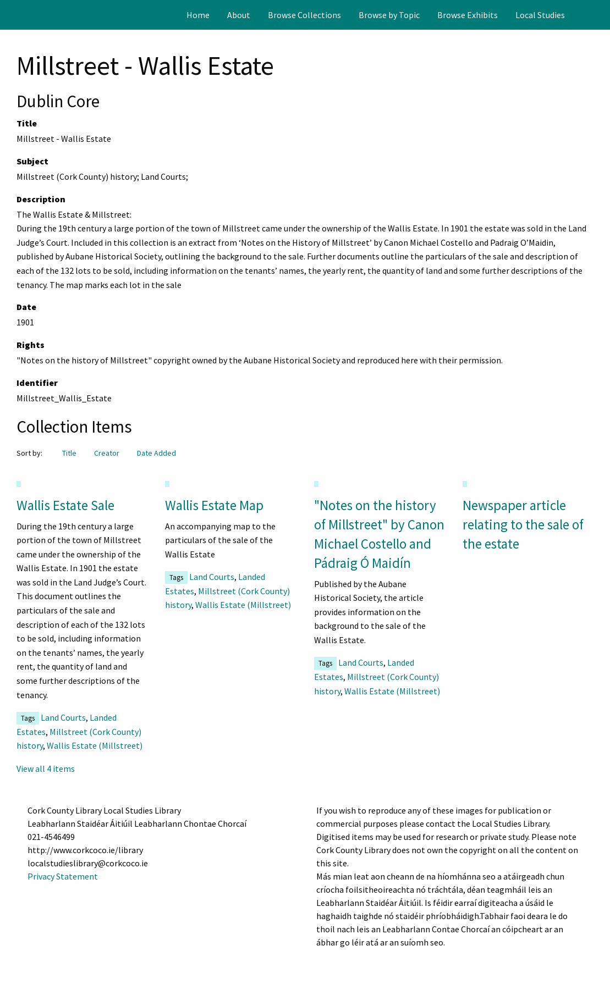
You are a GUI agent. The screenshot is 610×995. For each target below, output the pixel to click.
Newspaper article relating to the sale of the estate (523, 524)
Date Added (156, 453)
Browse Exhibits (467, 14)
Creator (106, 453)
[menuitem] (198, 14)
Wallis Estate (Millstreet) (94, 745)
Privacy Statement (63, 876)
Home (198, 14)
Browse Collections (304, 14)
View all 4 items (46, 768)
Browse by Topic (389, 14)
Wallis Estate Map (214, 505)
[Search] (600, 15)
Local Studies (540, 14)
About (238, 14)
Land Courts (63, 717)
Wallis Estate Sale (65, 505)
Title (69, 453)
